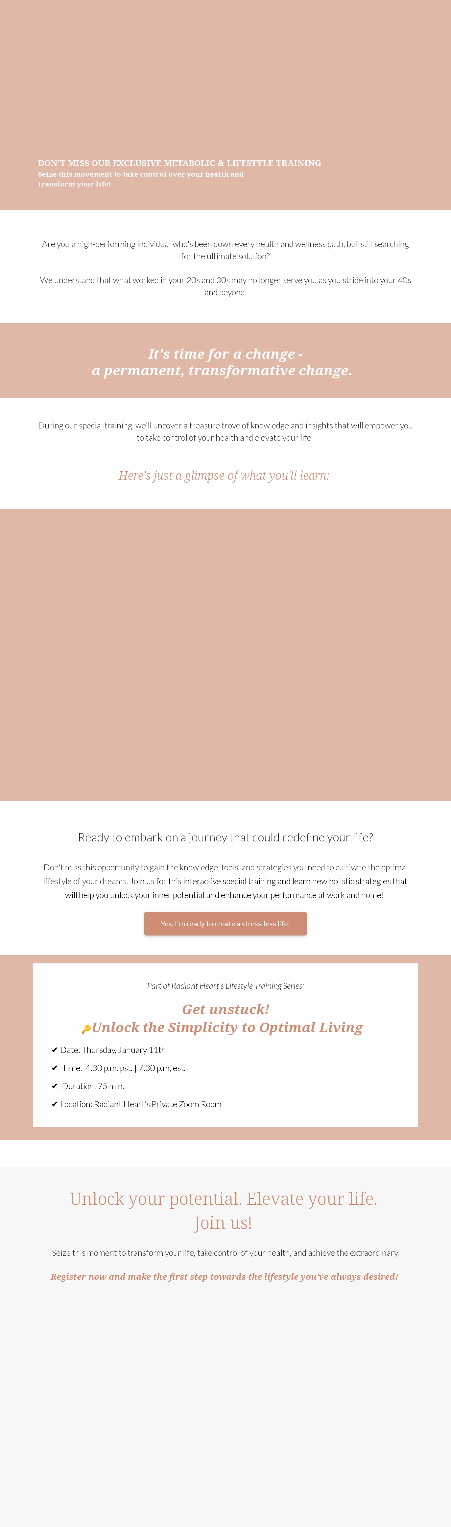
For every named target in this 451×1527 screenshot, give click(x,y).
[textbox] (225, 452)
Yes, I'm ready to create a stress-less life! (225, 923)
